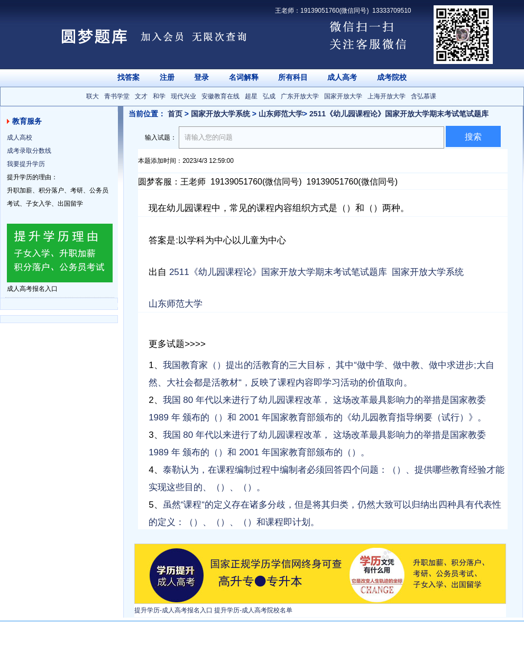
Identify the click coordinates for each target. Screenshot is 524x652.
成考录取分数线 (29, 150)
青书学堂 (117, 96)
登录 (201, 77)
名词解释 (244, 77)
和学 (159, 96)
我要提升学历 (26, 164)
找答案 (128, 77)
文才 (141, 96)
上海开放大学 (386, 96)
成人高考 (342, 77)
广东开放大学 (300, 96)
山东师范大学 (281, 113)
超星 (251, 96)
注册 (167, 77)
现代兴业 (183, 96)
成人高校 (19, 137)
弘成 (269, 96)
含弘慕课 (423, 96)
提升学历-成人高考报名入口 (173, 610)
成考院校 (392, 77)
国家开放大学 (343, 96)
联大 (92, 96)
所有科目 (293, 77)
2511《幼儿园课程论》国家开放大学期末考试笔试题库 (399, 113)
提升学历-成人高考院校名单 (253, 610)
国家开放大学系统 (220, 113)
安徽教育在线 (220, 96)
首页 (175, 113)
